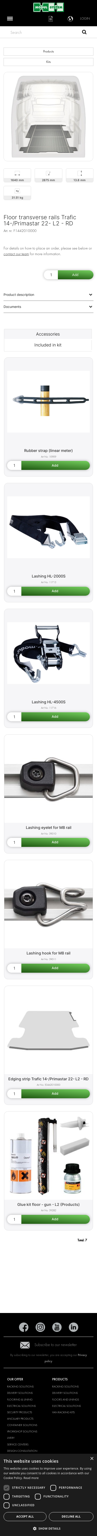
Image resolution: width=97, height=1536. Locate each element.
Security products (19, 1412)
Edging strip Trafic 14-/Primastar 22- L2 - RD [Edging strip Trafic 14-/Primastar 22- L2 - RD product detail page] (48, 1079)
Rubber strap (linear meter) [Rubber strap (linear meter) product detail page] (48, 450)
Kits (48, 62)
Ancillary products (20, 1418)
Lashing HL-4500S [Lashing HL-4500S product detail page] (48, 702)
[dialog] (48, 1495)
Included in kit (47, 344)
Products (48, 51)
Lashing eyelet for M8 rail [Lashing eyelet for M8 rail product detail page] (48, 827)
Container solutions (22, 1425)
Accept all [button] (25, 1516)
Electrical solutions (21, 1406)
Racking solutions (20, 1386)
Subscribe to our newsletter (48, 1344)
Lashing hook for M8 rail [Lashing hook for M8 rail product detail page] (48, 953)
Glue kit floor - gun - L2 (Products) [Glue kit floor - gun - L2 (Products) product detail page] (48, 1204)
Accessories (48, 334)
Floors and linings (65, 1399)
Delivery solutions (20, 1393)
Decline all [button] (71, 1516)
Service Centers (17, 1444)
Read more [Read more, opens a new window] (31, 1478)
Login (85, 19)
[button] (48, 1528)
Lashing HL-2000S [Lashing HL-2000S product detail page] (48, 576)
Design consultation (22, 1451)
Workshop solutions (22, 1431)
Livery (10, 1438)
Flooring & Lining (19, 1399)
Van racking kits (63, 1412)
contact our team (16, 254)
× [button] (91, 1459)
